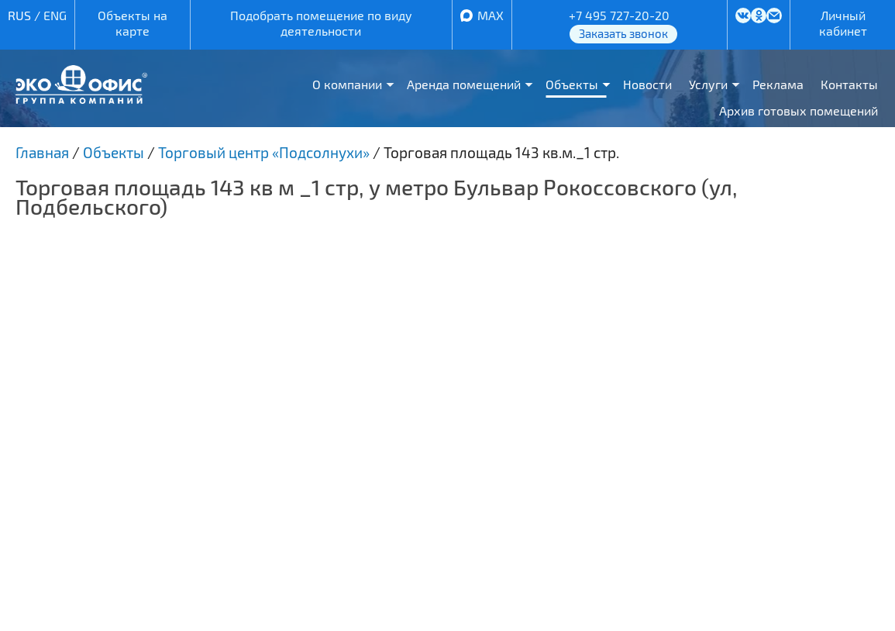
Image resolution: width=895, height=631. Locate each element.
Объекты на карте (132, 23)
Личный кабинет (843, 23)
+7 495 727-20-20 (619, 15)
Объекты (572, 84)
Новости (647, 84)
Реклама (778, 84)
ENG (55, 15)
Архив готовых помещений (798, 110)
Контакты (849, 84)
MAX (490, 15)
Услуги (708, 84)
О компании (347, 84)
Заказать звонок (623, 33)
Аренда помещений (464, 84)
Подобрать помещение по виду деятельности (321, 23)
